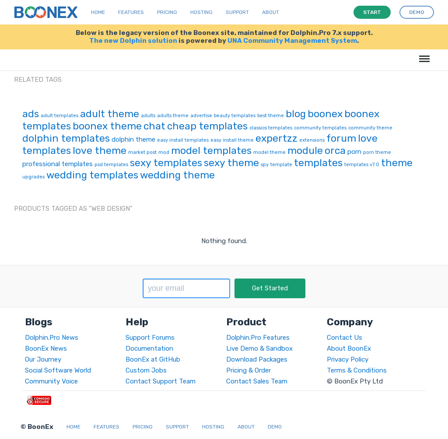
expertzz (277, 138)
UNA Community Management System (292, 41)
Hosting (201, 12)
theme (397, 163)
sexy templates (166, 163)
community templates (320, 128)
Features (131, 12)
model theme (269, 152)
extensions (312, 140)
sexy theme (231, 163)
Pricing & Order (248, 370)
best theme (270, 115)
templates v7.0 (361, 164)
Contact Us (344, 337)
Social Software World (58, 370)
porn (354, 152)
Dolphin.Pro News (51, 337)
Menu (423, 54)
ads (30, 114)
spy (265, 164)
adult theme (109, 114)
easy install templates (183, 140)
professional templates (57, 164)
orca (335, 150)
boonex (325, 114)
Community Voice (51, 381)
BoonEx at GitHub (153, 359)
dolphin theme (133, 139)
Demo (275, 427)
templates (318, 163)
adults (148, 115)
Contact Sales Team (256, 381)
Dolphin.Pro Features (258, 337)
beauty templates (235, 115)
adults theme (173, 115)
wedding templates (92, 175)
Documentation (149, 348)
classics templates (270, 128)
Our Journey (43, 359)
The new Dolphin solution (133, 41)
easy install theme (232, 140)
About (270, 12)
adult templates (59, 115)
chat (154, 126)
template (281, 164)
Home (98, 12)
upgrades (33, 177)
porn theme (377, 152)
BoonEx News (46, 348)
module (305, 150)
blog (296, 114)
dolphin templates (66, 138)
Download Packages (256, 359)
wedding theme (177, 175)
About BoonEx (349, 348)
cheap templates (207, 126)
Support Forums (150, 337)
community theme (370, 128)
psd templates (111, 164)
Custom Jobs (146, 370)
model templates (211, 150)
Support (237, 12)
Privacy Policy (347, 359)
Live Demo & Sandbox (259, 348)
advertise (201, 115)
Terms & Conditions (357, 370)
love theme (99, 150)
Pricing (167, 12)
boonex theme (107, 126)
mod (163, 152)
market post (142, 152)
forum (341, 138)
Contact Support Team (161, 381)
